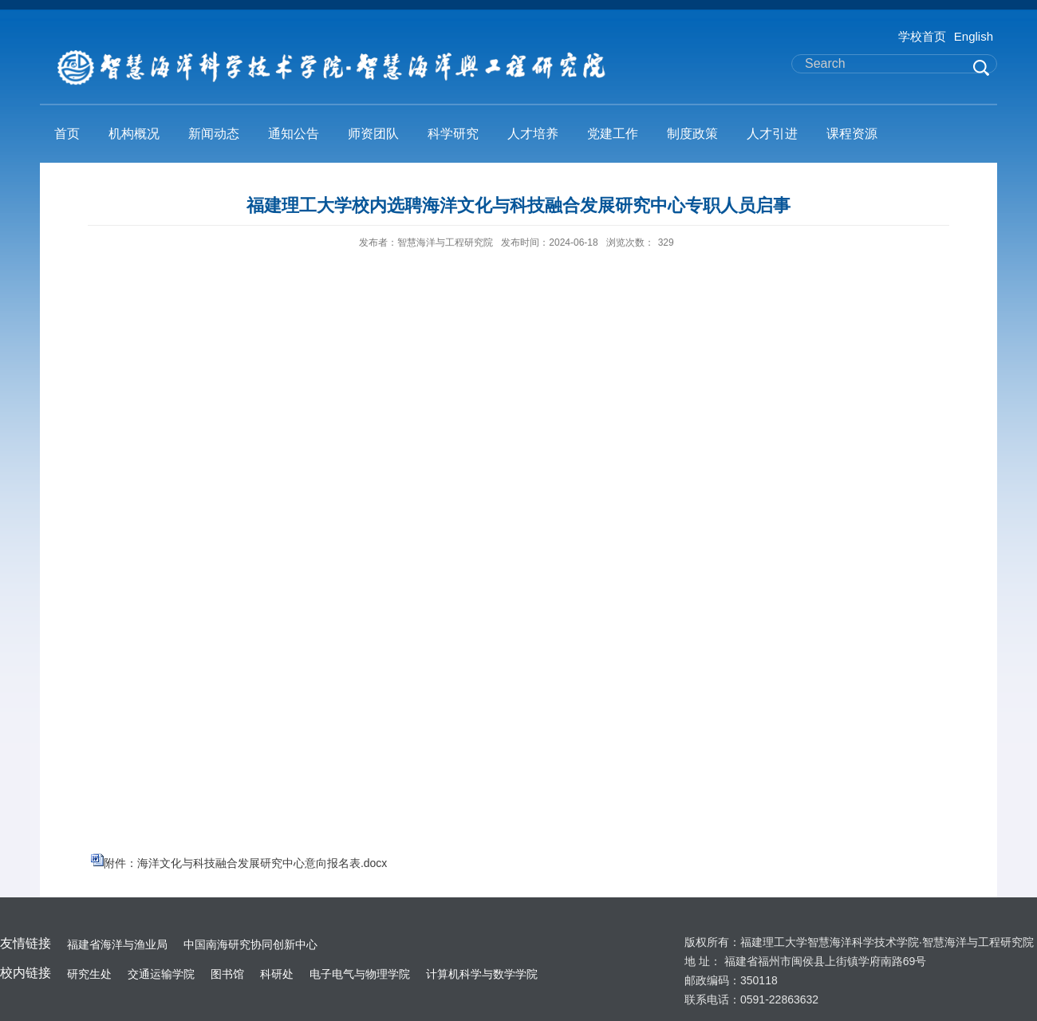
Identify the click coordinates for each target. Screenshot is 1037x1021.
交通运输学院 (161, 974)
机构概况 (134, 133)
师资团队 (373, 133)
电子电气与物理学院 (360, 974)
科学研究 (453, 133)
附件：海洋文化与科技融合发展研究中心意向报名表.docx (245, 863)
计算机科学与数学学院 (482, 974)
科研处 (277, 974)
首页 (67, 133)
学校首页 (922, 36)
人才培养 (532, 133)
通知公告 (293, 133)
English (973, 36)
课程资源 (851, 133)
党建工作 (612, 133)
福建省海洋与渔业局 (117, 944)
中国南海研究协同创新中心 (250, 944)
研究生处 (89, 974)
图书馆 (227, 974)
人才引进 (772, 133)
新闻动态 (213, 133)
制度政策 (692, 133)
